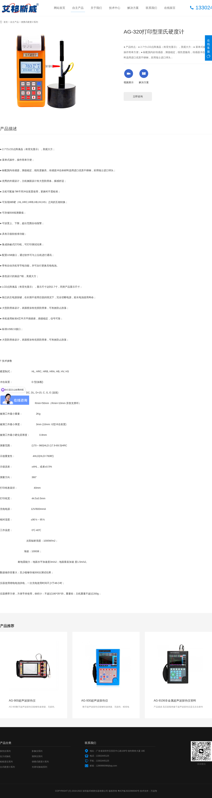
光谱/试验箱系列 (39, 767)
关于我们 (96, 7)
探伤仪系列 (5, 751)
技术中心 (114, 7)
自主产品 (78, 7)
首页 (6, 22)
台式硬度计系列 (7, 767)
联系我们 (151, 7)
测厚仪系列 (37, 756)
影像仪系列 (37, 751)
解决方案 (133, 7)
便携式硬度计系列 (29, 22)
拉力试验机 (5, 756)
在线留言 (169, 7)
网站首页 (59, 7)
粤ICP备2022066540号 (128, 791)
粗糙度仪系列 (6, 761)
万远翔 (154, 791)
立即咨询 (138, 96)
